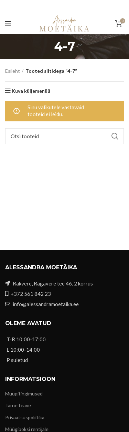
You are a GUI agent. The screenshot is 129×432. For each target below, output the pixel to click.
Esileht (12, 71)
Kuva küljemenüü (31, 91)
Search (114, 136)
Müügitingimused (24, 393)
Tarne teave (18, 405)
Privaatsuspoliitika (24, 417)
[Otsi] (64, 136)
